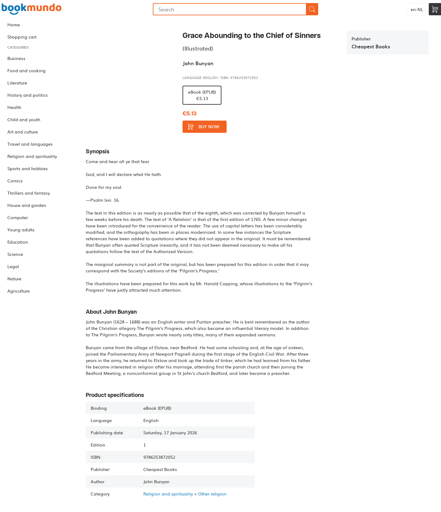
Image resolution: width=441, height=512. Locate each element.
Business (16, 58)
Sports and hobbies (27, 168)
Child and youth (23, 119)
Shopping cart (21, 37)
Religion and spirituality (32, 156)
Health (14, 107)
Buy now (203, 126)
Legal (13, 266)
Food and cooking (26, 70)
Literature (17, 83)
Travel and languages (30, 144)
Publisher (361, 39)
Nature (14, 278)
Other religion (212, 494)
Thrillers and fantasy (28, 193)
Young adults (21, 229)
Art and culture (22, 132)
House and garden (26, 205)
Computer (17, 217)
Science (15, 254)
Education (17, 242)
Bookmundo (31, 9)
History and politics (27, 95)
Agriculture (18, 291)
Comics (15, 181)
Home (13, 24)
